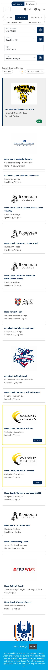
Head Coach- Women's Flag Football (21, 243)
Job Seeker (18, 4)
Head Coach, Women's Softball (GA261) (22, 392)
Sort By (7, 71)
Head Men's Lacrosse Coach (17, 525)
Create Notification (35, 71)
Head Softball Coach (13, 586)
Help (28, 9)
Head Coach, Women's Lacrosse (19, 470)
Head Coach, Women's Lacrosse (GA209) (23, 493)
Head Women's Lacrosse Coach (19, 109)
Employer (30, 4)
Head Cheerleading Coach (16, 541)
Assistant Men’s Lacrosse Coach (19, 328)
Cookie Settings (20, 646)
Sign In (39, 9)
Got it (32, 646)
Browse (21, 17)
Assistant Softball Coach (15, 376)
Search (9, 17)
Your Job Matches (14, 22)
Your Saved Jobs (34, 22)
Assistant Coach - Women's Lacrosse (21, 175)
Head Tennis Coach (13, 311)
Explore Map (36, 17)
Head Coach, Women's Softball (18, 428)
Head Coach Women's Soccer (17, 602)
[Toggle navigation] (6, 9)
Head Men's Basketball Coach (18, 159)
